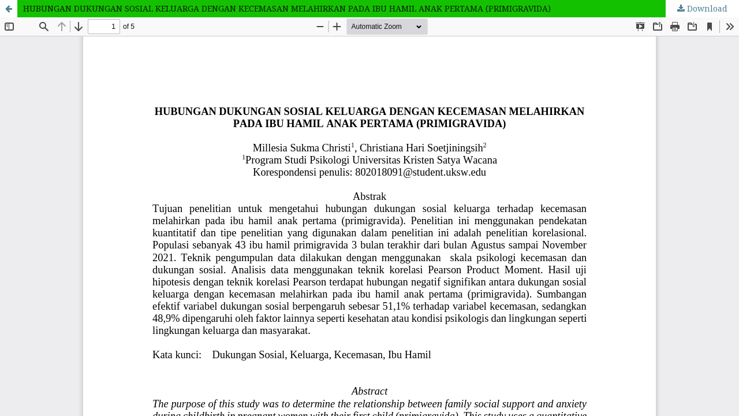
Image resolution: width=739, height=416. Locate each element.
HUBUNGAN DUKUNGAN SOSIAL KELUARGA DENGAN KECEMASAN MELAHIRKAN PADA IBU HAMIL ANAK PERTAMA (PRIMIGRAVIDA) (287, 8)
